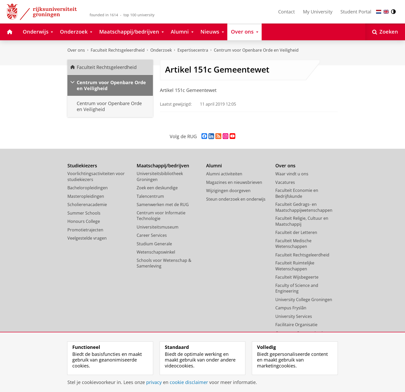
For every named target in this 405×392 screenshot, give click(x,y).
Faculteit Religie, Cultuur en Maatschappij (301, 221)
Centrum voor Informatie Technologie (161, 216)
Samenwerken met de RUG (163, 204)
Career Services (152, 235)
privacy (154, 382)
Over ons (76, 50)
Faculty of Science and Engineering (296, 288)
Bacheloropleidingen (87, 188)
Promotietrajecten (85, 230)
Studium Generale (154, 244)
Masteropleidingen (85, 196)
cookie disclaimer (189, 382)
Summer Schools (83, 213)
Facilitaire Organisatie (296, 324)
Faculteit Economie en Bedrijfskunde (296, 193)
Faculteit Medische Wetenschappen (293, 243)
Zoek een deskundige (157, 188)
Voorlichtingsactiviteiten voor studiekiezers (96, 176)
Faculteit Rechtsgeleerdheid (118, 50)
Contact (286, 12)
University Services (293, 316)
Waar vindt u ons (291, 174)
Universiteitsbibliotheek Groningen (160, 176)
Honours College (83, 221)
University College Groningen (303, 299)
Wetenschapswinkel (156, 252)
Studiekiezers (82, 166)
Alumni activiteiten (224, 174)
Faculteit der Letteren (296, 232)
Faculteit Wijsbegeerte (296, 277)
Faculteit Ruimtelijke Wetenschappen (294, 266)
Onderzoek (161, 50)
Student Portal (355, 12)
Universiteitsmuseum (157, 227)
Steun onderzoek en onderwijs (236, 199)
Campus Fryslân (290, 308)
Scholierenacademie (87, 204)
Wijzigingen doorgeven (228, 190)
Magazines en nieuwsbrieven (234, 182)
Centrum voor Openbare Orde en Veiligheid (256, 50)
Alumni (214, 166)
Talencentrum (150, 196)
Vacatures (285, 182)
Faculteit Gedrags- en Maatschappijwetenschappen (303, 207)
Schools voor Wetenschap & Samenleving (164, 263)
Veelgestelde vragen (87, 238)
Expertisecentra (192, 50)
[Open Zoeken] (385, 31)
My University (317, 12)
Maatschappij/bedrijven (163, 166)
